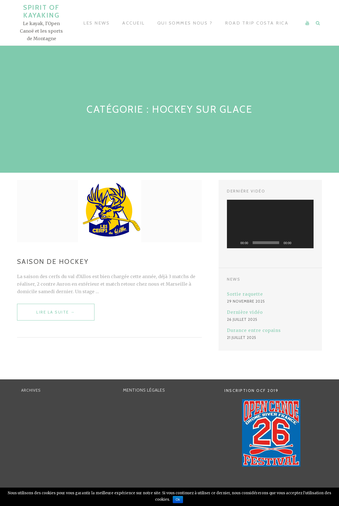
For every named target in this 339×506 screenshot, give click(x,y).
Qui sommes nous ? (185, 23)
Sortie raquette (245, 294)
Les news (96, 23)
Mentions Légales (144, 390)
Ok (178, 500)
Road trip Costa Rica (256, 23)
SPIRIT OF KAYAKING (41, 11)
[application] (270, 224)
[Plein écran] (306, 242)
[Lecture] (234, 242)
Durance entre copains (254, 330)
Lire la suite (53, 315)
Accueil (133, 23)
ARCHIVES (31, 390)
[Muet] (297, 242)
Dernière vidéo (245, 312)
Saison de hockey (53, 261)
